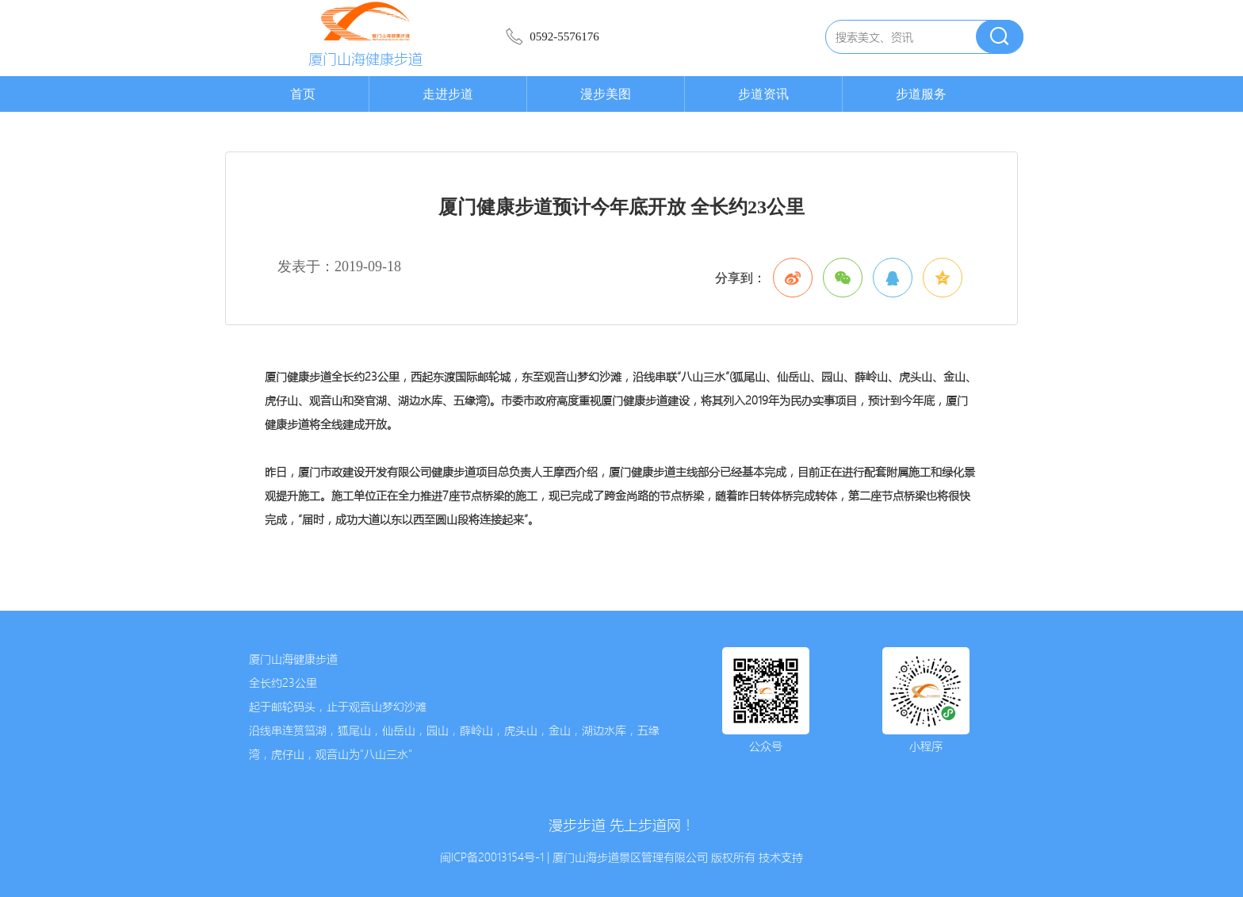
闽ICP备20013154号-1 (492, 857)
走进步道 (448, 94)
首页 (303, 94)
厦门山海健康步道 (365, 59)
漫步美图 (605, 94)
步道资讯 (763, 94)
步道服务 (921, 94)
